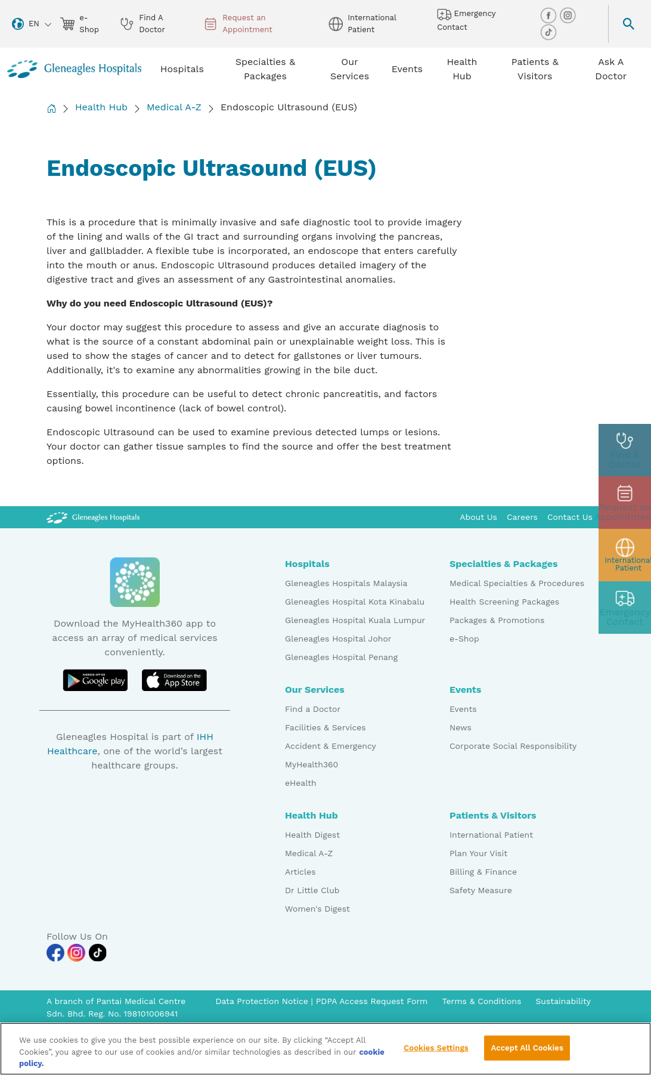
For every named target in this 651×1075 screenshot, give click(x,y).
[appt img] (625, 502)
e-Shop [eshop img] (79, 23)
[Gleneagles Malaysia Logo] (93, 517)
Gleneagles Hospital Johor (338, 638)
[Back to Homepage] (51, 108)
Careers (522, 517)
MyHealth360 (311, 764)
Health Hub (101, 107)
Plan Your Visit (478, 853)
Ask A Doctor (611, 69)
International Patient (491, 834)
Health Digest (312, 834)
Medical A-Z (174, 107)
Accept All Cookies (527, 1052)
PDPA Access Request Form (372, 1001)
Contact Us (570, 517)
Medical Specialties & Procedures (517, 583)
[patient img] (625, 555)
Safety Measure (481, 890)
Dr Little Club (312, 890)
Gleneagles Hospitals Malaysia (346, 583)
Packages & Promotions (497, 620)
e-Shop (464, 638)
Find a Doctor (312, 709)
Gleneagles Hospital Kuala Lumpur (355, 620)
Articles (300, 871)
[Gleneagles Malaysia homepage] (74, 69)
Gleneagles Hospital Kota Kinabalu (354, 601)
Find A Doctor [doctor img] (142, 23)
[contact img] (625, 607)
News (461, 727)
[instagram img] (567, 14)
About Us (478, 517)
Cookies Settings (436, 1052)
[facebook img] (549, 14)
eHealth (301, 783)
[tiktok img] (548, 31)
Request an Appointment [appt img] (237, 23)
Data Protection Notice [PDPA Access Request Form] (263, 1001)
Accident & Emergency (330, 746)
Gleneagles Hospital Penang (341, 657)
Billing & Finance (483, 871)
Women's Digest (317, 908)
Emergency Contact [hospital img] (466, 19)
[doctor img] (625, 450)
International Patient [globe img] (362, 23)
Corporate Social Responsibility (513, 746)
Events (463, 709)
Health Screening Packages (504, 601)
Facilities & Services (325, 727)
